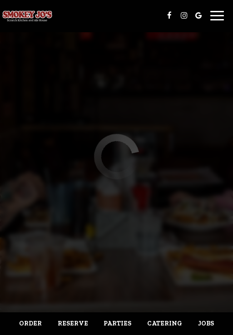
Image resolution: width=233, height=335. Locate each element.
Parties (117, 323)
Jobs (206, 323)
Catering (164, 323)
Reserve (73, 323)
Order (30, 323)
